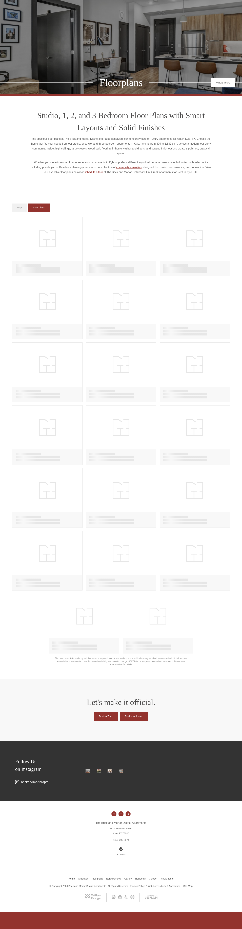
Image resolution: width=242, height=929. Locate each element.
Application (175, 886)
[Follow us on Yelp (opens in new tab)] (128, 813)
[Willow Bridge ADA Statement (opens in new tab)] (126, 897)
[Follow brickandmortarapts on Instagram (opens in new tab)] (45, 782)
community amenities (129, 167)
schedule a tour (94, 172)
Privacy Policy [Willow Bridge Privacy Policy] (137, 886)
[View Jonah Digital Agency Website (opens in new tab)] (151, 897)
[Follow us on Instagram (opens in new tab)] (113, 813)
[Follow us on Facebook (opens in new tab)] (121, 813)
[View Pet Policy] (120, 851)
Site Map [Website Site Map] (188, 886)
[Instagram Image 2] (99, 771)
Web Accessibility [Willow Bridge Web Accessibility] (157, 886)
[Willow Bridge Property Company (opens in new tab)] (93, 899)
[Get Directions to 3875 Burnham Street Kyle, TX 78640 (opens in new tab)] (121, 828)
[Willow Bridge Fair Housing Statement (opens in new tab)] (120, 897)
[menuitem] (71, 878)
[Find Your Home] (134, 716)
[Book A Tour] (106, 716)
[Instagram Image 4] (121, 771)
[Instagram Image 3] (110, 771)
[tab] (19, 208)
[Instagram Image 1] (88, 771)
